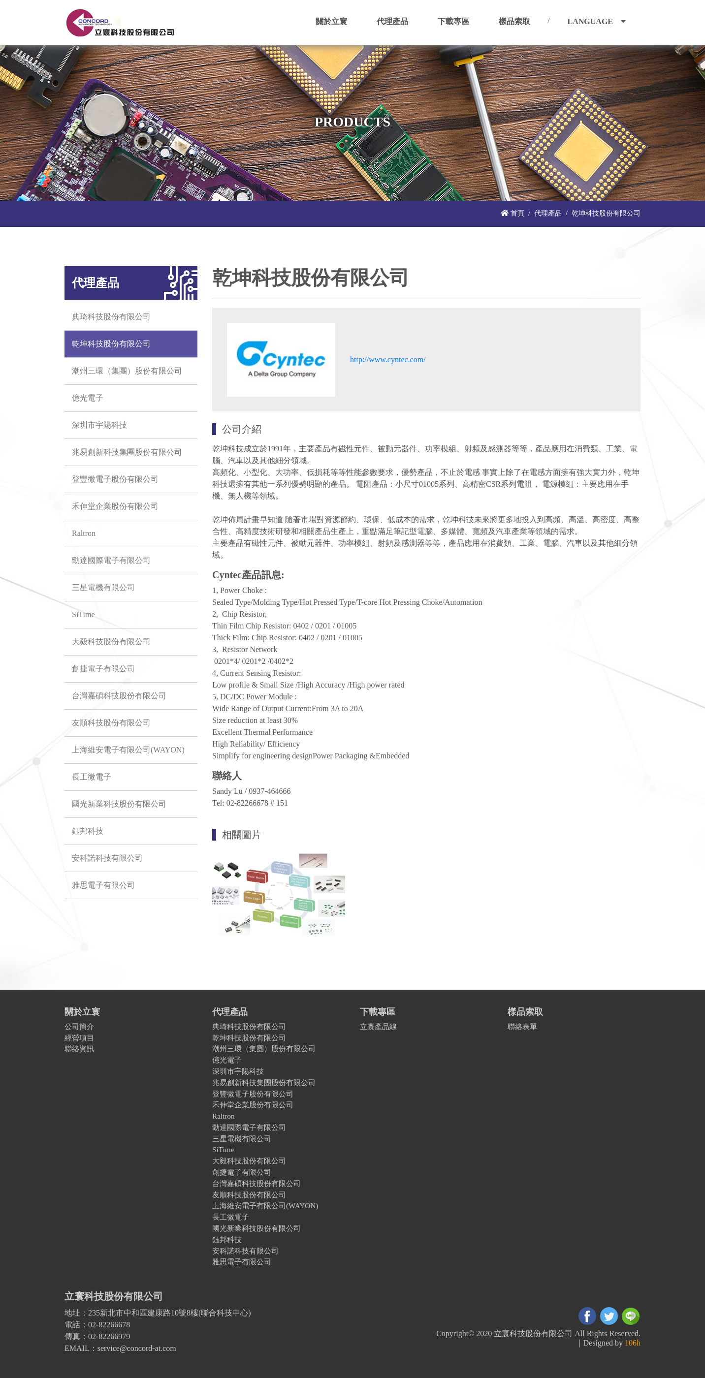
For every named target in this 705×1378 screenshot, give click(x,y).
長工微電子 (91, 777)
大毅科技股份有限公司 (111, 641)
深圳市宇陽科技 (99, 425)
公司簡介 (79, 1026)
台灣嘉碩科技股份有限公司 (119, 695)
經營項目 (79, 1038)
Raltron (84, 533)
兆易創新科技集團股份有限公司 (127, 452)
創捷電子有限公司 (103, 668)
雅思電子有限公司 (103, 885)
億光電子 (87, 398)
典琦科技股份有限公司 (111, 317)
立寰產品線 (378, 1026)
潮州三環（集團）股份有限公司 (127, 371)
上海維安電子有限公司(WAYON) (128, 750)
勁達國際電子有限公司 (111, 560)
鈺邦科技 (87, 831)
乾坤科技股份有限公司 (111, 344)
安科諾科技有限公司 (107, 858)
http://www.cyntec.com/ (388, 359)
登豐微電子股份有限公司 (115, 479)
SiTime (83, 614)
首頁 (512, 213)
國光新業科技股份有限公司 (119, 804)
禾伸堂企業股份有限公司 (115, 506)
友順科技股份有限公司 (111, 723)
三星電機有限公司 (103, 587)
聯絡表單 (522, 1026)
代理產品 (548, 213)
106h (633, 1343)
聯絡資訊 (79, 1048)
